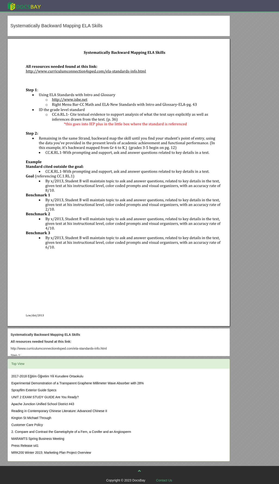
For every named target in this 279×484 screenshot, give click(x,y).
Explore (59, 6)
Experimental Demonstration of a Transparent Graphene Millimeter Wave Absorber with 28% (77, 383)
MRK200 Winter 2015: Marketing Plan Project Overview (51, 452)
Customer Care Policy (27, 425)
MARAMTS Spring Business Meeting (37, 439)
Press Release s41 (25, 445)
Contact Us (164, 480)
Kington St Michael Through (31, 418)
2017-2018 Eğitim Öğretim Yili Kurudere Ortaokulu (47, 376)
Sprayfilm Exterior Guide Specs (33, 390)
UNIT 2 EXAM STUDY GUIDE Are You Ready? (45, 397)
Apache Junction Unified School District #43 (42, 404)
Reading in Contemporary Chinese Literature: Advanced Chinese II (59, 411)
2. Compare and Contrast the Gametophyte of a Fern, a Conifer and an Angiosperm (71, 432)
